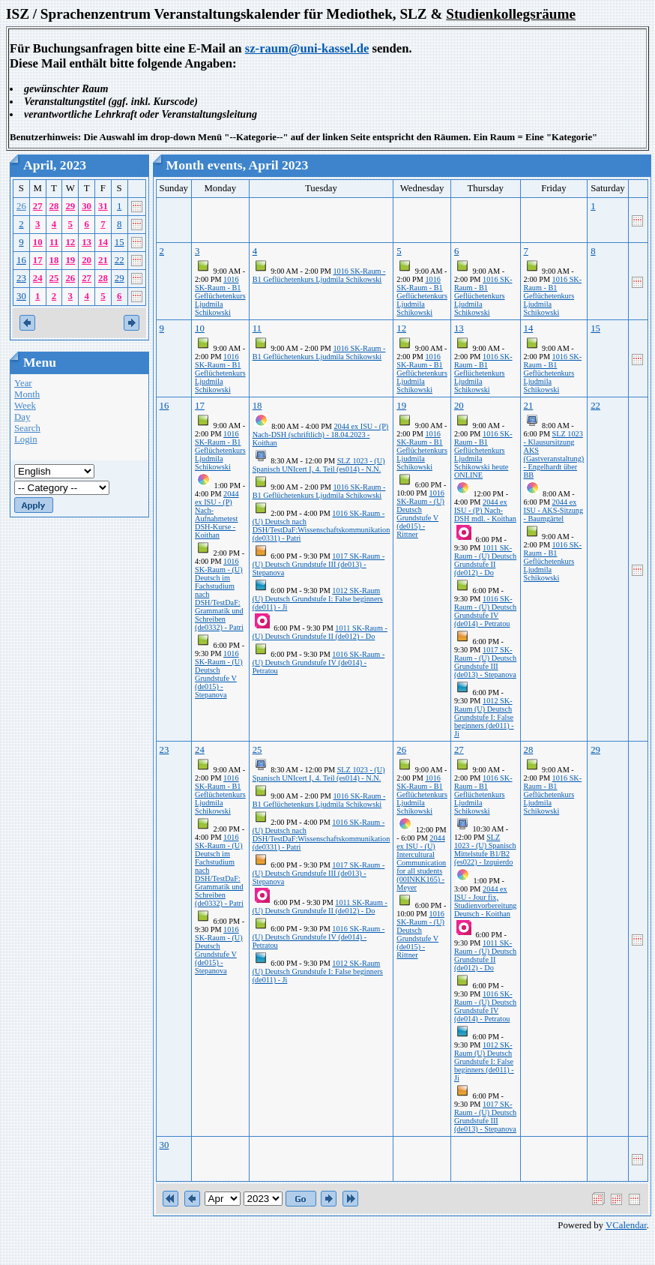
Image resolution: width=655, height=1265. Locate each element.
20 (86, 260)
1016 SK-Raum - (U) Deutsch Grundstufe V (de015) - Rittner (420, 513)
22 (119, 260)
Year (23, 383)
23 (21, 278)
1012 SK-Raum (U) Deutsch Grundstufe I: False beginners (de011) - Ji (318, 598)
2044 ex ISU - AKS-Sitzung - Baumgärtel (554, 510)
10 (38, 242)
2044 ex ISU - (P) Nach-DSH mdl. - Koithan (485, 510)
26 (21, 206)
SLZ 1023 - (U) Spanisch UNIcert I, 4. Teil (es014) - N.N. (319, 465)
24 (38, 278)
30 (86, 206)
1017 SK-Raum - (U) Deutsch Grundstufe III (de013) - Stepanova (319, 564)
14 (103, 242)
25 (54, 278)
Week (25, 405)
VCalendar (626, 1225)
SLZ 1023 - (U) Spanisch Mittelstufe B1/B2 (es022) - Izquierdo (485, 849)
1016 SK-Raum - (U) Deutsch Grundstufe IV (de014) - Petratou (319, 662)
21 (103, 260)
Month (27, 394)
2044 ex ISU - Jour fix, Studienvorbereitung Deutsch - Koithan (485, 901)
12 (70, 242)
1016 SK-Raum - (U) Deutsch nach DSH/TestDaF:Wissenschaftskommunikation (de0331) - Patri (321, 525)
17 (38, 260)
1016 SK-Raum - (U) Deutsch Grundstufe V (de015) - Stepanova (219, 674)
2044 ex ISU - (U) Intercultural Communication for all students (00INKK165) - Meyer (421, 863)
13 (86, 242)
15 (119, 242)
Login (25, 439)
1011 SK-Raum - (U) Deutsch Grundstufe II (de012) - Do (320, 632)
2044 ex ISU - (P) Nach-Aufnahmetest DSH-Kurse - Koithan (217, 514)
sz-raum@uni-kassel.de (307, 48)
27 (38, 206)
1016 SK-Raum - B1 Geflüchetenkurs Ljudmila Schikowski (220, 295)
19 (70, 260)
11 (53, 242)
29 (70, 206)
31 (103, 206)
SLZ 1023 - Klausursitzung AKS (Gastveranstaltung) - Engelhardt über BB (554, 454)
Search (27, 428)
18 (54, 260)
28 (54, 206)
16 (21, 260)
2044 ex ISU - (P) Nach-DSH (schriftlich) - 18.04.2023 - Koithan (321, 434)
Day (22, 417)
